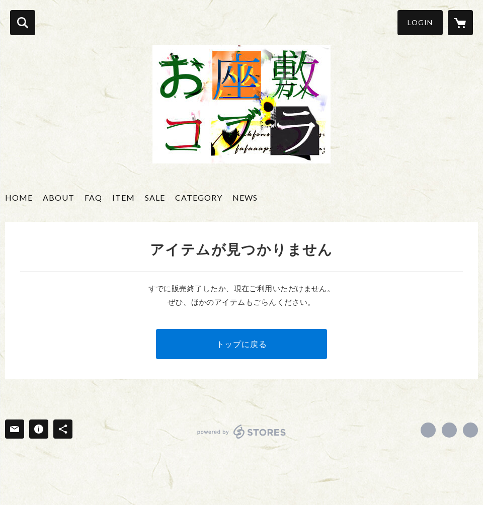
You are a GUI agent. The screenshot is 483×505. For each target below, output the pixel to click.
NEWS (245, 197)
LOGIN (420, 22)
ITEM (123, 197)
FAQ (93, 197)
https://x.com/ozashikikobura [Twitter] (449, 430)
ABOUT (58, 197)
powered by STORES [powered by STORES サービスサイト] (241, 432)
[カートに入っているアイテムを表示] (460, 22)
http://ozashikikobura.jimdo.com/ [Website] (470, 430)
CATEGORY (198, 197)
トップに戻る (241, 344)
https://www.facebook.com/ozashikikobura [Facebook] (428, 430)
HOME (19, 197)
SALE (155, 197)
